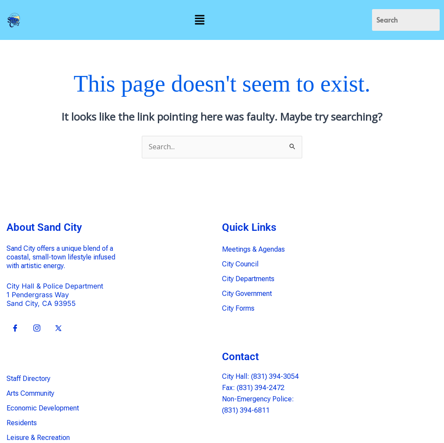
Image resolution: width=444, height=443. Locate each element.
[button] (199, 20)
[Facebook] (15, 328)
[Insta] (37, 328)
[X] (58, 328)
